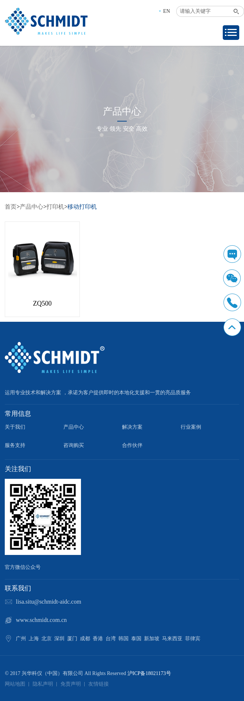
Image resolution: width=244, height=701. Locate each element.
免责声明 (70, 684)
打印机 (55, 207)
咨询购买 (73, 445)
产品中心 (31, 207)
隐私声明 (43, 684)
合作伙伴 (132, 445)
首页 (10, 207)
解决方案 (132, 427)
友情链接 (98, 684)
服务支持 (15, 445)
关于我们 (15, 427)
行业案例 (191, 427)
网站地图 (15, 684)
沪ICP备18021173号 (149, 673)
